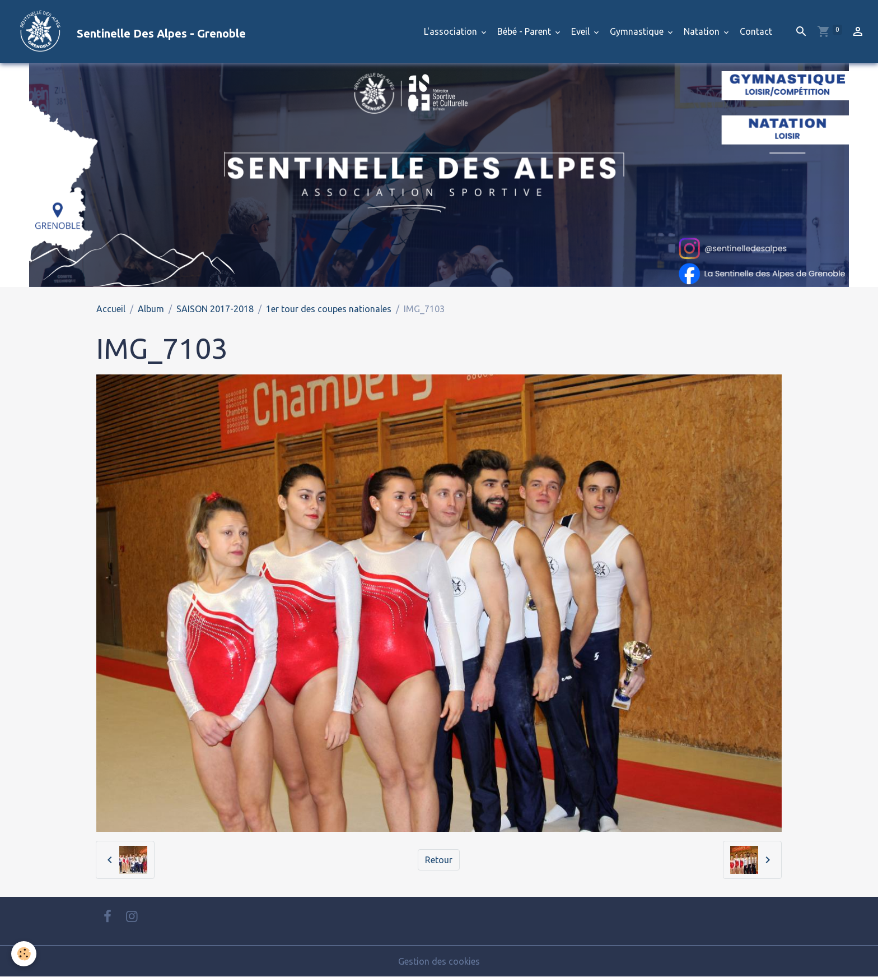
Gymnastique (638, 31)
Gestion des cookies (439, 961)
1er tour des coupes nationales (328, 309)
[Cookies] (23, 953)
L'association (451, 31)
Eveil (581, 31)
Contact (756, 31)
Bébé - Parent (525, 31)
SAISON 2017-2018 (215, 309)
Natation (703, 31)
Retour (438, 860)
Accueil (110, 309)
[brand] (127, 31)
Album (151, 309)
